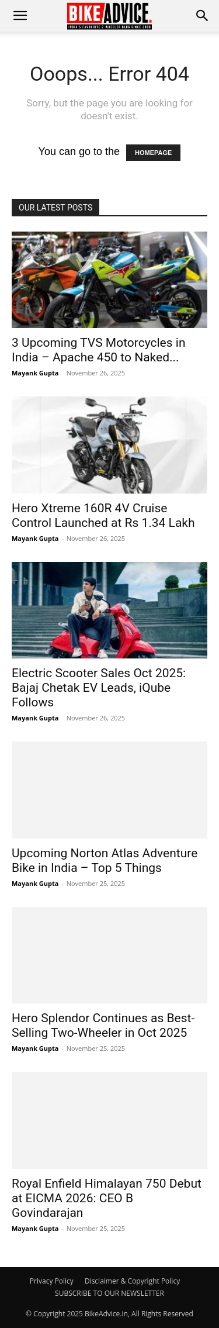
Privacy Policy (52, 1281)
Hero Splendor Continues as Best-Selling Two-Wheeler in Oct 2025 (103, 1025)
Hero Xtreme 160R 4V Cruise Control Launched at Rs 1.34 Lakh (103, 515)
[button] (202, 16)
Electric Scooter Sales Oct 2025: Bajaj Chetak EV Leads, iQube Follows (99, 687)
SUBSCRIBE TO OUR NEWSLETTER (109, 1293)
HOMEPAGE (153, 152)
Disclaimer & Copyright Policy (132, 1281)
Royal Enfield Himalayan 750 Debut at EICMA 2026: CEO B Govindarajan (106, 1198)
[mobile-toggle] (20, 16)
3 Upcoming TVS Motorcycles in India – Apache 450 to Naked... (99, 350)
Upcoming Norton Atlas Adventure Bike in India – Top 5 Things (104, 860)
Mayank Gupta (35, 372)
